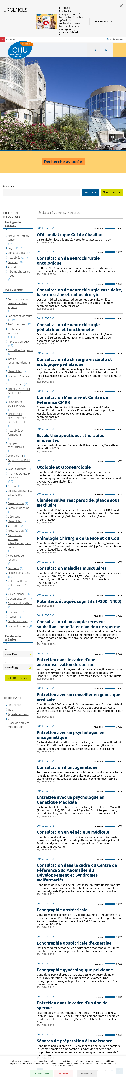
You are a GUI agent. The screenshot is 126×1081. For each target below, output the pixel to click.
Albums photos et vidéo (19, 179)
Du (6, 555)
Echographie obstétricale (62, 816)
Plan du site (16, 1055)
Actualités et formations (15, 338)
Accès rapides (115, 39)
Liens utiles (14, 277)
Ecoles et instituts (19, 479)
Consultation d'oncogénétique (67, 673)
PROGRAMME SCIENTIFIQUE (16, 309)
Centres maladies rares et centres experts (18, 209)
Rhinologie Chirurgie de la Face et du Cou (78, 444)
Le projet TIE (15, 361)
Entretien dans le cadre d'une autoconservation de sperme (66, 568)
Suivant (119, 977)
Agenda (12, 173)
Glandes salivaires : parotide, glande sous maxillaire (78, 409)
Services (12, 168)
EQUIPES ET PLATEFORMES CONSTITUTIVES (17, 324)
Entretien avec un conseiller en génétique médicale (78, 603)
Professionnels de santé (18, 143)
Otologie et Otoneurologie (64, 373)
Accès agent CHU (19, 1036)
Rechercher (113, 98)
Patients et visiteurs (20, 222)
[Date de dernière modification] (18, 631)
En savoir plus (103, 21)
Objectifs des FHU (19, 366)
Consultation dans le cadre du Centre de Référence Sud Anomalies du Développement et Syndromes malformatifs (77, 779)
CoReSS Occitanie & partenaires (20, 398)
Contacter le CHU (98, 998)
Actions (12, 392)
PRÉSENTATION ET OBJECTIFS (19, 297)
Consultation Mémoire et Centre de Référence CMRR (72, 306)
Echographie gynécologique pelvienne (75, 876)
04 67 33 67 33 (97, 1007)
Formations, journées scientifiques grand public (19, 447)
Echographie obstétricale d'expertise (74, 849)
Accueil (12, 522)
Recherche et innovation (16, 237)
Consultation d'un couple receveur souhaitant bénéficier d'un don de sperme (78, 530)
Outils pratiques (17, 527)
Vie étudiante (16, 500)
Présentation (16, 409)
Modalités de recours (16, 463)
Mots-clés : (9, 92)
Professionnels (16, 230)
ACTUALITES (15, 290)
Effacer (91, 98)
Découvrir (14, 518)
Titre (10, 615)
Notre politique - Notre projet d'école (20, 489)
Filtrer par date (19, 584)
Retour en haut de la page (118, 989)
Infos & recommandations (19, 266)
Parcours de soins (18, 414)
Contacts (13, 474)
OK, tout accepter (41, 1073)
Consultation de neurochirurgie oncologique (68, 167)
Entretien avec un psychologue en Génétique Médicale (70, 706)
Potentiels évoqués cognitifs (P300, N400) (79, 507)
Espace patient (17, 1032)
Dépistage (14, 422)
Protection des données (23, 1051)
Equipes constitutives (16, 351)
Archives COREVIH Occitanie (19, 381)
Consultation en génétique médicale (73, 738)
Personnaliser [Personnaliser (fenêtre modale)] (87, 1073)
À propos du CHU (18, 247)
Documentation (17, 504)
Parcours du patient (20, 509)
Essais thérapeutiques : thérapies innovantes (70, 344)
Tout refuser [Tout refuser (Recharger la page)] (63, 1073)
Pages (11, 154)
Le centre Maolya (18, 282)
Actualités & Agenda (20, 256)
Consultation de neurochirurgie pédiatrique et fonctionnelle (68, 233)
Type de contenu (18, 620)
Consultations (16, 159)
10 (104, 977)
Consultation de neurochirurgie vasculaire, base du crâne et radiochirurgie (79, 198)
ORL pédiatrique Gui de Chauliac (69, 141)
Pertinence (14, 611)
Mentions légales (19, 1047)
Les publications (18, 532)
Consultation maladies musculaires (72, 474)
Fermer (121, 6)
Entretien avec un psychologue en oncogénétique (70, 641)
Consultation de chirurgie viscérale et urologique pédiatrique (74, 268)
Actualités (14, 163)
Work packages (17, 375)
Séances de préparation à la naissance (74, 947)
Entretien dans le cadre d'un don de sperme (72, 911)
